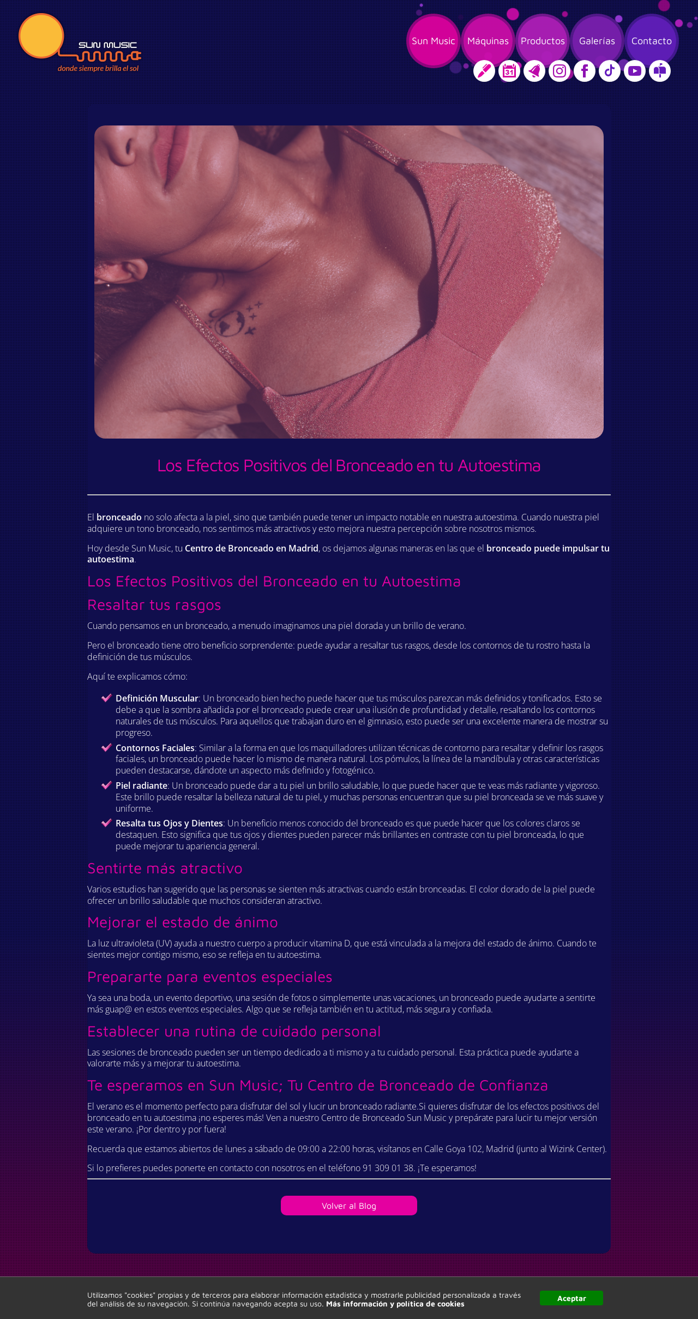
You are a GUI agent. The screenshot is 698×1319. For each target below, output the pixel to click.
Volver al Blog (349, 1205)
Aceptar (571, 1298)
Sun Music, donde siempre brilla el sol (79, 42)
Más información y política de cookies (395, 1303)
